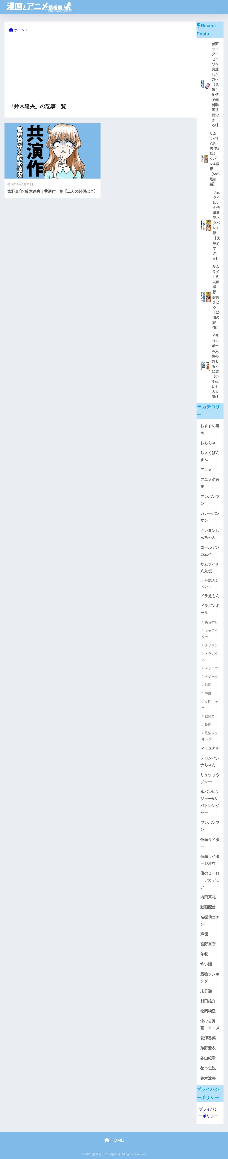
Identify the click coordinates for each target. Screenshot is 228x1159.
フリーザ (211, 668)
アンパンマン (209, 500)
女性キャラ (210, 704)
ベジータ (211, 676)
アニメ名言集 (209, 483)
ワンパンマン (209, 826)
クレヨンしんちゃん (209, 534)
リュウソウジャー (209, 778)
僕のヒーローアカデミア (209, 880)
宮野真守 (208, 944)
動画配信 (208, 907)
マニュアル (209, 748)
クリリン (211, 645)
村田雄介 (208, 1001)
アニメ (206, 470)
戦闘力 (210, 716)
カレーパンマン (209, 517)
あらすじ (211, 622)
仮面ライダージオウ (209, 860)
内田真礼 (208, 897)
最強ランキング (210, 736)
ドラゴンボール (209, 609)
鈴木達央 (208, 1078)
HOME (114, 1140)
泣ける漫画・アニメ (209, 1024)
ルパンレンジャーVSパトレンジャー (209, 802)
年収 (204, 954)
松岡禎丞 (208, 1011)
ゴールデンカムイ (209, 551)
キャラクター (210, 633)
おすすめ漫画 (209, 429)
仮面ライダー (209, 843)
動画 (208, 685)
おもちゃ (208, 443)
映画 (208, 725)
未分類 (206, 991)
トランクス (210, 656)
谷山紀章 (208, 1058)
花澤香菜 (208, 1038)
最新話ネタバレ (210, 584)
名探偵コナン (209, 920)
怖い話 (206, 964)
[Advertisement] (100, 68)
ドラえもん (209, 596)
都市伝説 (208, 1068)
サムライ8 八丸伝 (209, 567)
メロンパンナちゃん (209, 761)
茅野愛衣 (208, 1048)
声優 (208, 693)
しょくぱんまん (209, 456)
